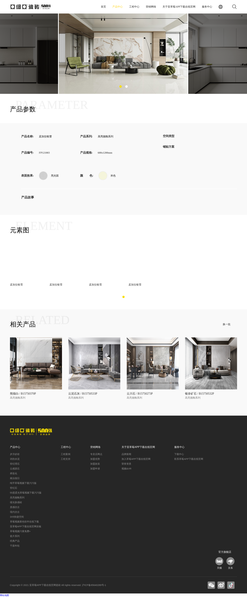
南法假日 (15, 478)
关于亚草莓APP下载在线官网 (179, 6)
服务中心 (207, 6)
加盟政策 (95, 463)
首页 (103, 6)
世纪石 (13, 487)
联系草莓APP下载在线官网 (188, 459)
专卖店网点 (96, 454)
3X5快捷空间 (17, 516)
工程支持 (65, 459)
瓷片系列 (15, 536)
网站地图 (4, 595)
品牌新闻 (126, 454)
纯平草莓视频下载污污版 (23, 483)
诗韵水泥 (15, 459)
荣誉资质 (126, 463)
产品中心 (117, 6)
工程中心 (134, 6)
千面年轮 (15, 545)
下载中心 (179, 454)
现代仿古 (15, 512)
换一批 (226, 324)
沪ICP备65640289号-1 (94, 585)
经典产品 (15, 540)
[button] (120, 86)
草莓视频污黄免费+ (20, 531)
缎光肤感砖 (16, 502)
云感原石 (15, 468)
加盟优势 (95, 459)
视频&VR (126, 468)
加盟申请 (95, 468)
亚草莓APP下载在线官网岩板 (25, 526)
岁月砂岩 (15, 454)
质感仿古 (15, 507)
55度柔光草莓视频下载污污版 (26, 492)
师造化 (13, 473)
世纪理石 (15, 463)
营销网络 (151, 6)
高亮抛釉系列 (17, 497)
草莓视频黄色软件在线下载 (24, 521)
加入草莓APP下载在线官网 (136, 459)
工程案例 (65, 454)
